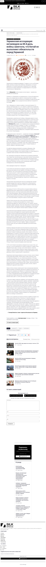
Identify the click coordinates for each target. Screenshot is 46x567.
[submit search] (44, 30)
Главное (20, 328)
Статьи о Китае (17, 39)
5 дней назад (18, 376)
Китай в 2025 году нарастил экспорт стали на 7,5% (27, 343)
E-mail (8, 415)
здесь (13, 100)
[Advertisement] (23, 19)
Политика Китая (19, 32)
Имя (8, 411)
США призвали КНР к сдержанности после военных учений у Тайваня (23, 492)
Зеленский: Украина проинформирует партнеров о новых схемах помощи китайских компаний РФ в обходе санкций (27, 352)
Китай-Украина (26, 328)
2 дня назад (17, 361)
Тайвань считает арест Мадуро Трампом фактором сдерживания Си (23, 514)
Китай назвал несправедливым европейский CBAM (20, 467)
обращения (12, 92)
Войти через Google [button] (31, 395)
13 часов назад (18, 354)
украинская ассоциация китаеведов (13, 330)
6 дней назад (18, 383)
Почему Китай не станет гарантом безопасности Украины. (23, 312)
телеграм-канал (22, 318)
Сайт (7, 419)
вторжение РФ (14, 328)
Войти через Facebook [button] (17, 395)
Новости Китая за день (10, 32)
